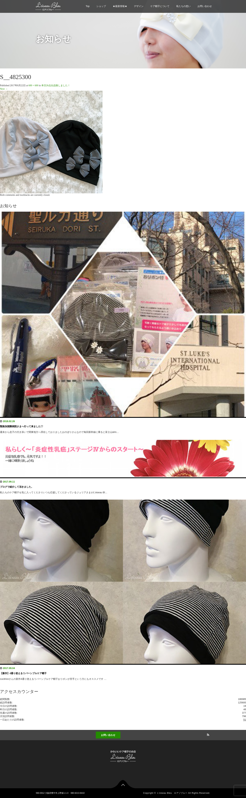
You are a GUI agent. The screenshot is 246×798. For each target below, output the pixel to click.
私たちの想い (183, 6)
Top (88, 6)
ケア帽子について (159, 6)
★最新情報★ (120, 6)
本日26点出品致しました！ (55, 85)
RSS (207, 734)
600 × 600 (33, 85)
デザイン (139, 6)
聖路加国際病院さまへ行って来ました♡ (21, 426)
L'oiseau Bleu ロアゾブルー (172, 793)
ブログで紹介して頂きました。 (16, 487)
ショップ (101, 6)
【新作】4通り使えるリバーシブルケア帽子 (23, 673)
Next (4, 89)
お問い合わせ (204, 6)
